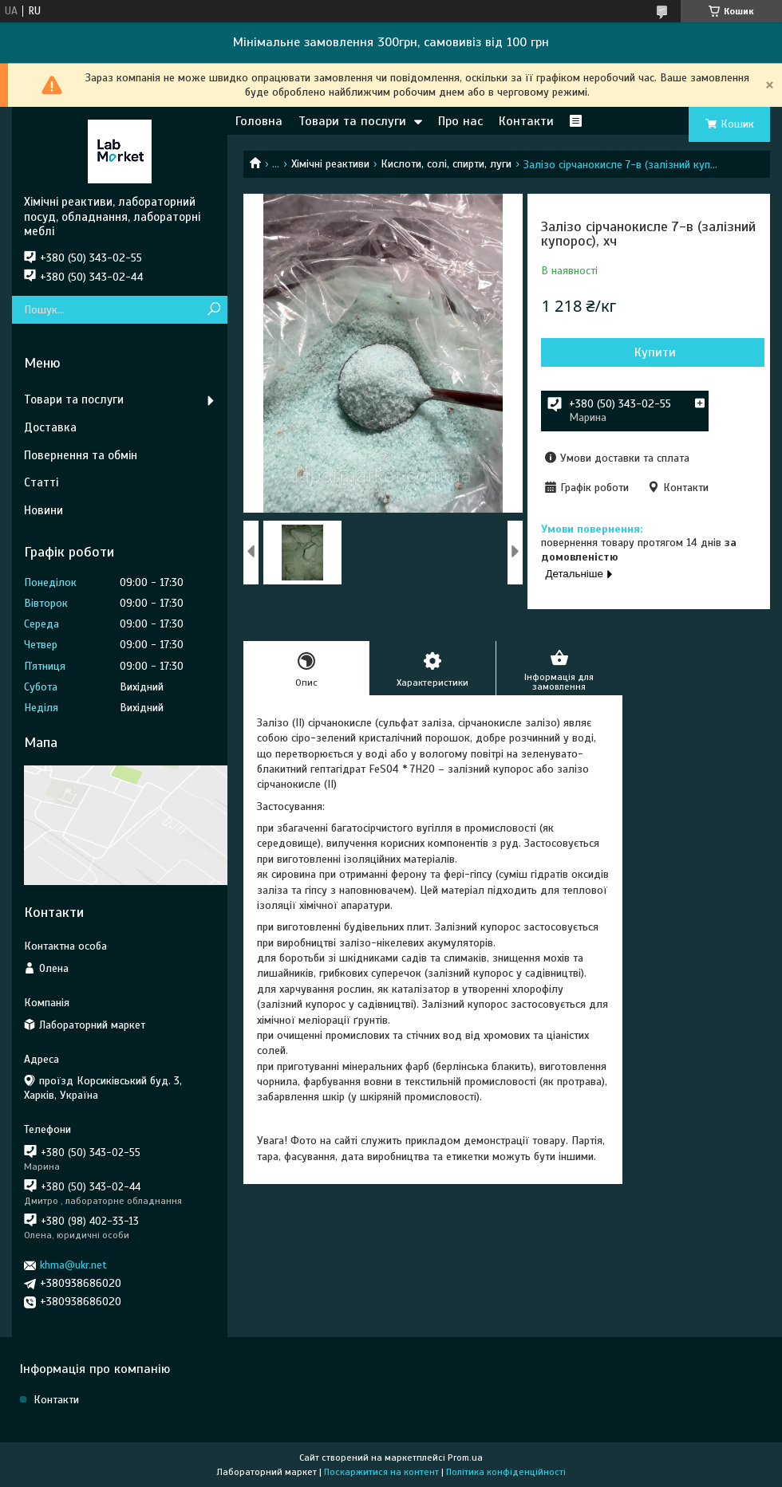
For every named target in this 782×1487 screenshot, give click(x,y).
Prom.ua (465, 1457)
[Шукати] (213, 310)
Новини (43, 510)
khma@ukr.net (73, 1265)
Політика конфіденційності (506, 1471)
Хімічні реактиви (330, 164)
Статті (41, 482)
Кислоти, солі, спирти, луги (446, 164)
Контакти (526, 121)
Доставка (50, 427)
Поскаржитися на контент (381, 1471)
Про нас (460, 121)
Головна (258, 121)
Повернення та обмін (80, 455)
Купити (655, 352)
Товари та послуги (352, 121)
